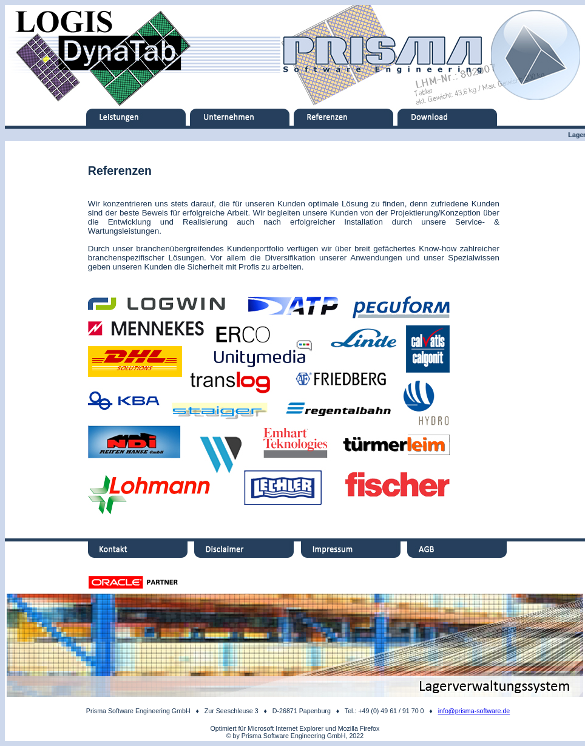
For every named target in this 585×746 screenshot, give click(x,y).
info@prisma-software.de (474, 710)
